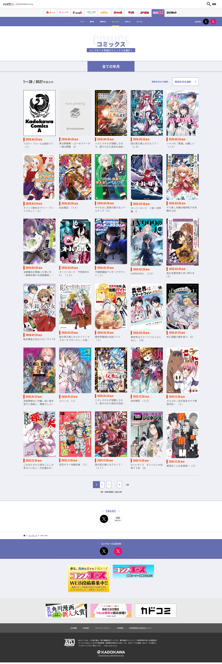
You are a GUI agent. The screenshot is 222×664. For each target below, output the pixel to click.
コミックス (116, 21)
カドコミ (147, 21)
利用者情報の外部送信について (145, 628)
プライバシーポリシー (101, 628)
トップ (73, 21)
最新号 (85, 21)
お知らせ (132, 21)
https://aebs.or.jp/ (111, 646)
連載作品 (100, 21)
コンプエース (32, 535)
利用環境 (121, 628)
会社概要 (67, 628)
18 (117, 484)
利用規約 (81, 628)
